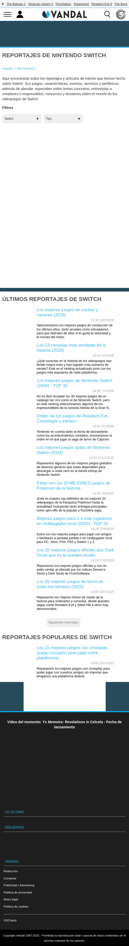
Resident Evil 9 (101, 4)
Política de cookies (16, 906)
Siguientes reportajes (63, 622)
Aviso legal (11, 899)
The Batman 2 (16, 4)
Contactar (10, 878)
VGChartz (10, 920)
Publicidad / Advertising (19, 885)
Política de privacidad (18, 892)
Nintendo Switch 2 (40, 4)
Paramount (81, 4)
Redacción (11, 871)
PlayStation (63, 4)
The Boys (120, 4)
